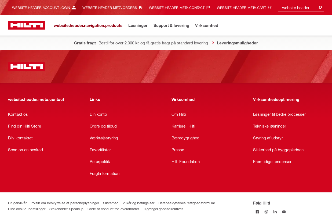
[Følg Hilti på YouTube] (284, 211)
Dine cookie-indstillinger (26, 209)
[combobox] (301, 7)
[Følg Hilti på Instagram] (266, 211)
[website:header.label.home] (26, 25)
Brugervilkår (17, 203)
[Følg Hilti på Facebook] (257, 211)
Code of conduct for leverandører (113, 209)
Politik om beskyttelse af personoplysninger (65, 203)
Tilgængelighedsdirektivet (163, 209)
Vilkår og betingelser (138, 203)
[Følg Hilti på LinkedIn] (275, 211)
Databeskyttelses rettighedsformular (186, 203)
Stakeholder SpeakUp (66, 209)
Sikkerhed (111, 203)
